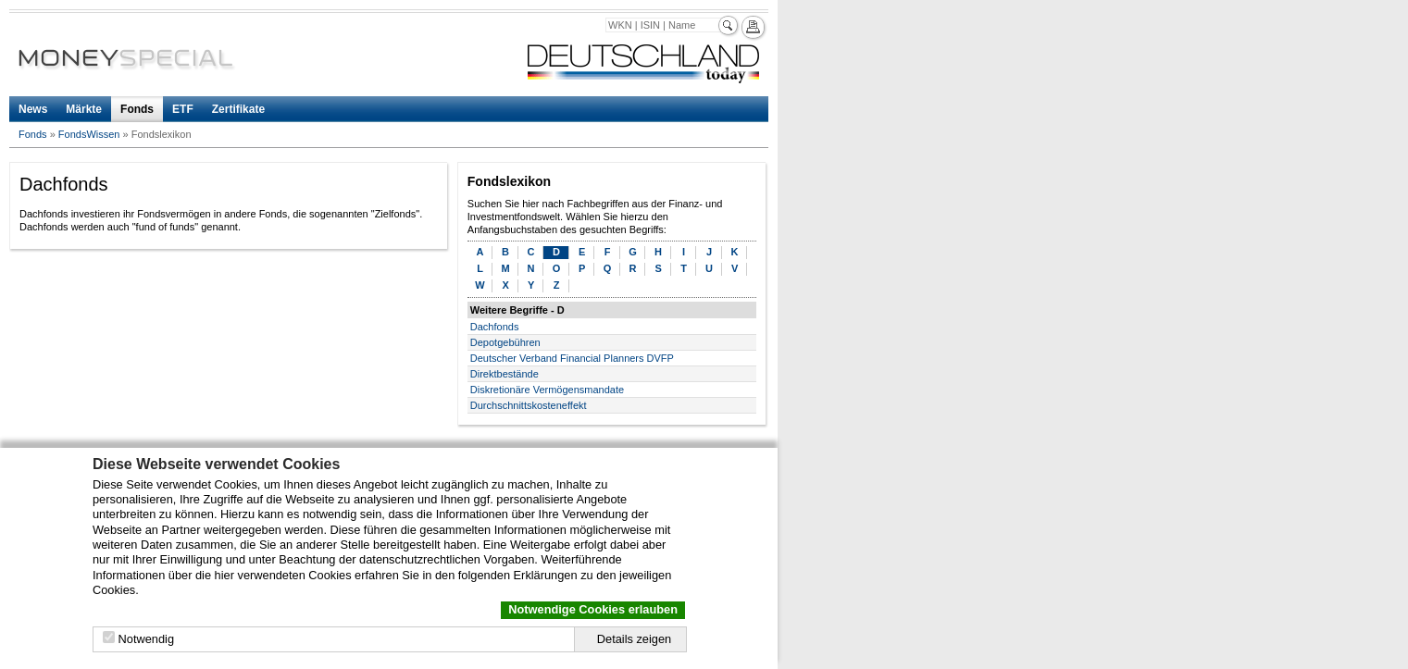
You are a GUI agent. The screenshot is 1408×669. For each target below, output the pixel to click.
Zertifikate (238, 109)
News (33, 109)
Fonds (137, 109)
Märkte (84, 109)
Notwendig (146, 639)
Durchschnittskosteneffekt (528, 405)
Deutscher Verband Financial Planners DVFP (572, 358)
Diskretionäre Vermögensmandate (547, 389)
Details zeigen (634, 639)
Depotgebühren (505, 342)
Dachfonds (494, 326)
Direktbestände (504, 373)
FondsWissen (89, 134)
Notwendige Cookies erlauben (593, 609)
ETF (182, 109)
